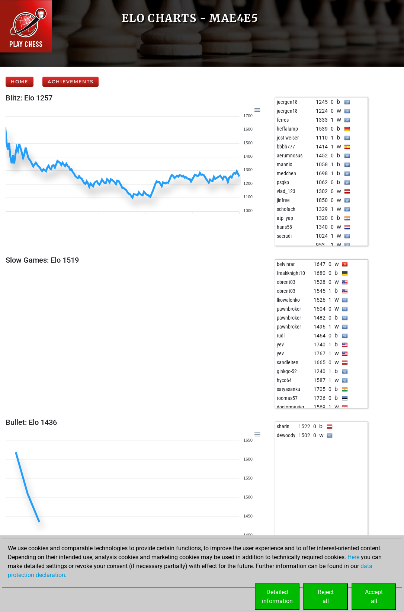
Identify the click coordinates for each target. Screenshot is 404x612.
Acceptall (374, 597)
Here (353, 557)
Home (19, 81)
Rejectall (326, 597)
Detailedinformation (277, 597)
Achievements (70, 81)
